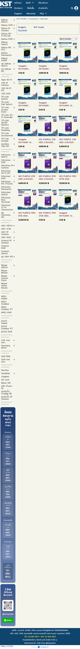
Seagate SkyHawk (22, 28)
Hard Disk (44, 19)
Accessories (33, 19)
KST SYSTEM (21, 19)
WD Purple (39, 27)
